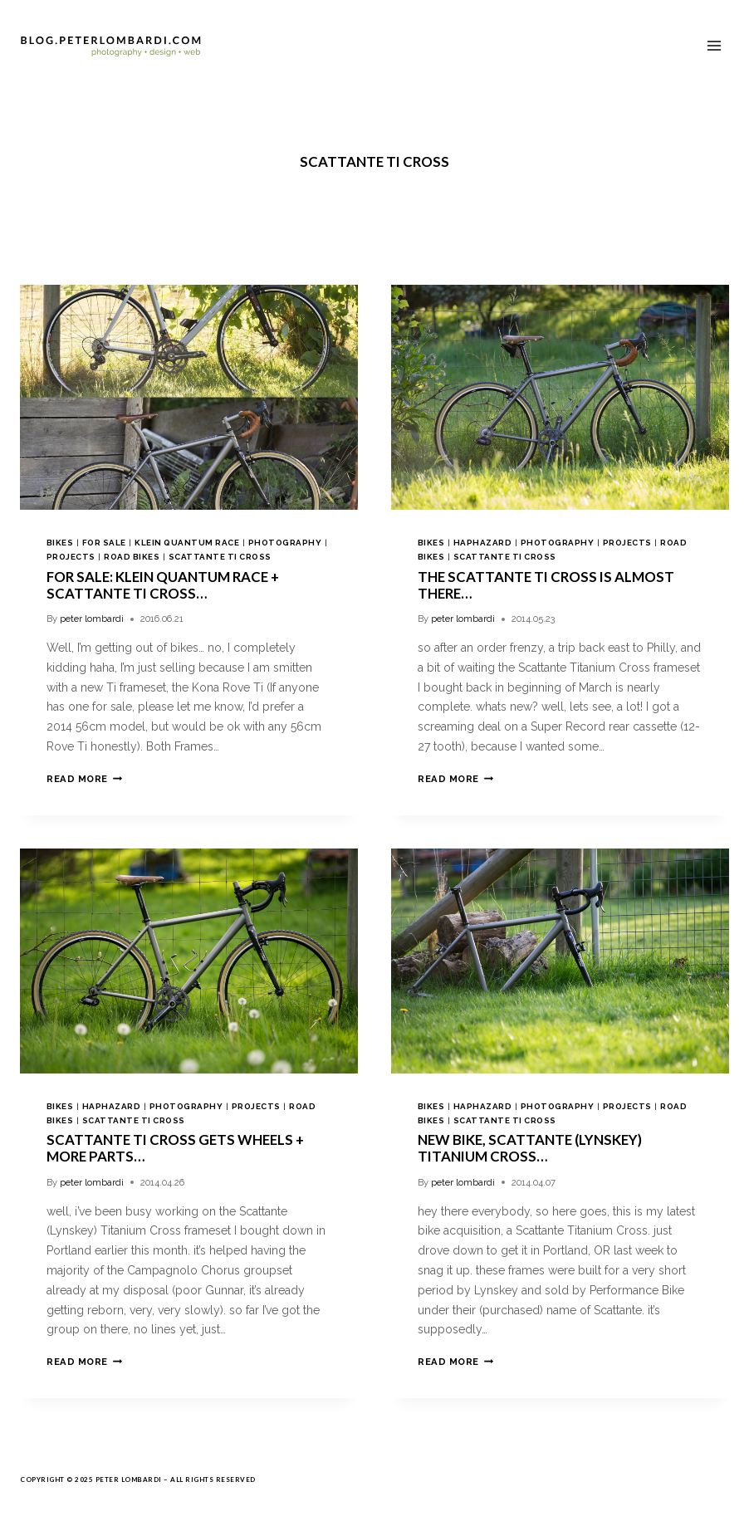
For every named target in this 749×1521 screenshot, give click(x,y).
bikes (60, 542)
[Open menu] (713, 45)
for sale (104, 542)
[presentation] (189, 397)
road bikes (131, 556)
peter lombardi (92, 618)
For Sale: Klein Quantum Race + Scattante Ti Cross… (163, 585)
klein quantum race (187, 542)
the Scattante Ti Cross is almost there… (546, 585)
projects (71, 556)
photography (284, 542)
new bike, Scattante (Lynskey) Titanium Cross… (530, 1148)
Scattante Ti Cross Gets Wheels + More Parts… (175, 1148)
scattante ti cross (220, 556)
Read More (84, 779)
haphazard (482, 542)
